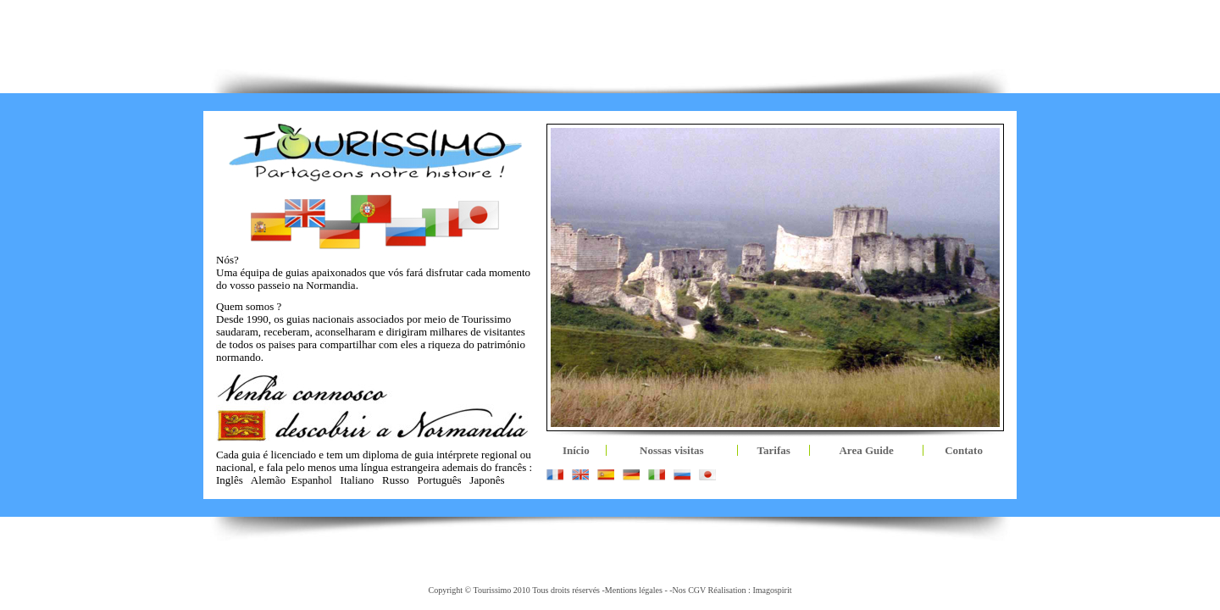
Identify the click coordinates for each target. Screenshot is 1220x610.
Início (576, 450)
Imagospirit (771, 590)
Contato (964, 450)
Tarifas (773, 450)
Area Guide (866, 450)
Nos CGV (690, 590)
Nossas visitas (672, 450)
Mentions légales (634, 590)
